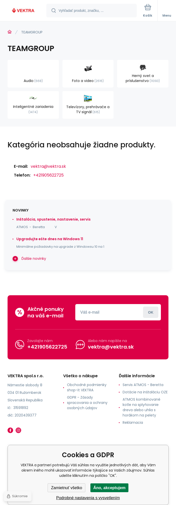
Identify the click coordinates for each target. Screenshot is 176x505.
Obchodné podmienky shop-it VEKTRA (87, 387)
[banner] (23, 11)
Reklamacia (133, 422)
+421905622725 (48, 175)
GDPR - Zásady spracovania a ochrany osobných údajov (87, 402)
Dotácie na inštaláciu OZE (145, 392)
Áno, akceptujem (109, 488)
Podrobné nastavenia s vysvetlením (88, 498)
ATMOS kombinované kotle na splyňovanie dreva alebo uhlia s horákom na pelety (141, 407)
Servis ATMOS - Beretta (143, 384)
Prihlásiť (150, 312)
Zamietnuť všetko (66, 488)
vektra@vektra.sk (48, 166)
